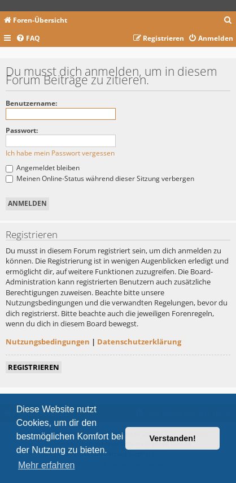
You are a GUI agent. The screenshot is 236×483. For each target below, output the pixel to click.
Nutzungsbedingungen (48, 342)
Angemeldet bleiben (43, 167)
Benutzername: (31, 103)
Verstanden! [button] (173, 438)
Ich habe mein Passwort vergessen (60, 153)
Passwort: (22, 130)
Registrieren (33, 367)
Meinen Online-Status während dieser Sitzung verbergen (100, 178)
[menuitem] (228, 20)
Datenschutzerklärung (139, 342)
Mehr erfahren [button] (46, 465)
